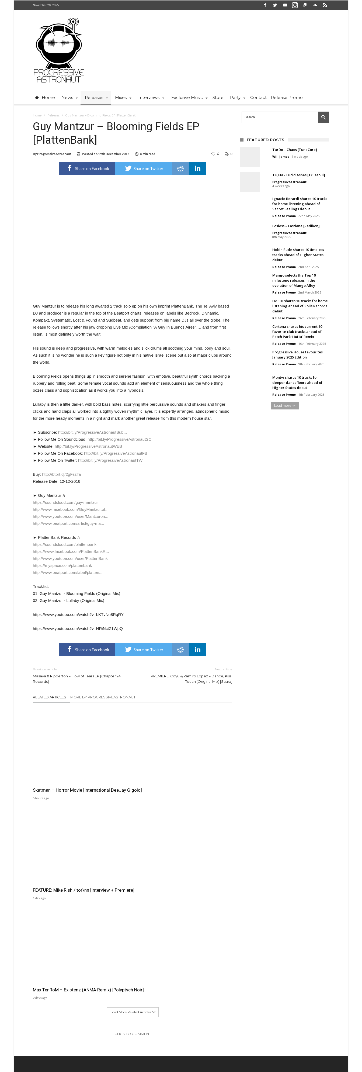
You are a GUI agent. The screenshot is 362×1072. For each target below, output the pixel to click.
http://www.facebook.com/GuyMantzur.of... (71, 509)
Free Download (211, 1049)
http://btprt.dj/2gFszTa (61, 474)
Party (189, 1049)
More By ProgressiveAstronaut (102, 697)
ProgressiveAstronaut (54, 154)
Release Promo (284, 216)
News (175, 1049)
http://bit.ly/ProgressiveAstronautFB (115, 453)
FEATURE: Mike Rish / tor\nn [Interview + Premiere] (129, 755)
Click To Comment (132, 802)
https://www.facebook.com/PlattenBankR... (71, 551)
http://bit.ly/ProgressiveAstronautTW (110, 460)
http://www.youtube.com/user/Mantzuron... (70, 516)
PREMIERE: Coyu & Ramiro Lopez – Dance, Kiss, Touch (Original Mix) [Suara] (186, 675)
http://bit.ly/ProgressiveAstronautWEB (88, 446)
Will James (280, 156)
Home (37, 115)
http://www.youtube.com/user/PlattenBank (70, 558)
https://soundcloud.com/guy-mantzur (65, 502)
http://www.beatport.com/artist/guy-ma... (68, 523)
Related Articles (49, 697)
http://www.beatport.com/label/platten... (67, 572)
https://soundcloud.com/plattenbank (64, 544)
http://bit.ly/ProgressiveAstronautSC (119, 439)
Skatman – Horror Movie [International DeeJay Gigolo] (62, 755)
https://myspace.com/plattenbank (62, 565)
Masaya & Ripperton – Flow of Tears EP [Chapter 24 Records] (78, 675)
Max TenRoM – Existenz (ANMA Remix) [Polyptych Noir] (200, 755)
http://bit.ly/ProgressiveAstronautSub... (92, 432)
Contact (160, 1049)
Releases (53, 115)
